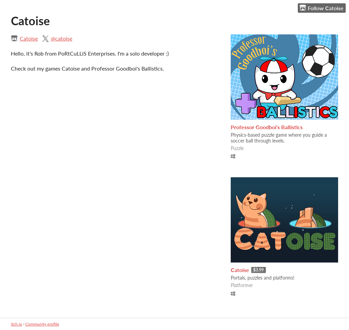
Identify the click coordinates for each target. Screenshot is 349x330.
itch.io (16, 324)
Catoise (29, 38)
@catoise (61, 38)
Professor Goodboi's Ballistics (267, 127)
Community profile (42, 324)
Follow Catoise (322, 7)
